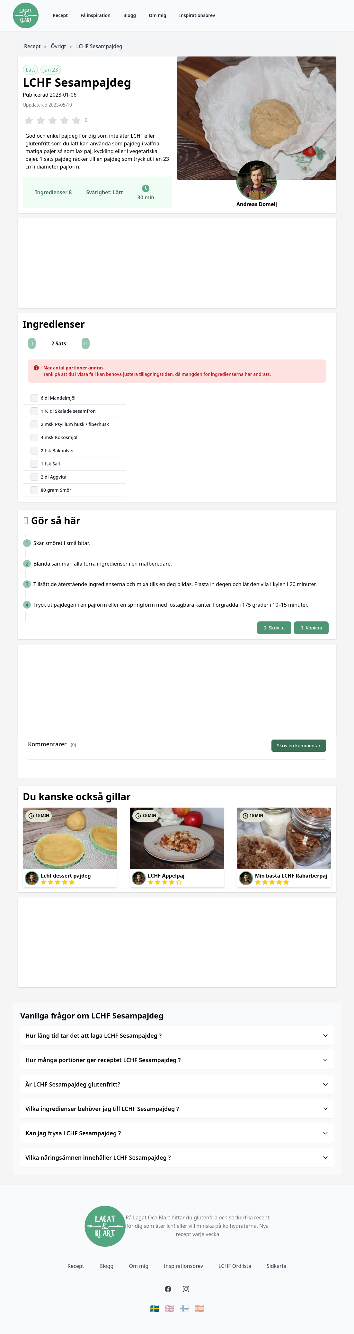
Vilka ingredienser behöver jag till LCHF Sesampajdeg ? (177, 1109)
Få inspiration (96, 15)
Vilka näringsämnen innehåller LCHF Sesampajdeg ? (177, 1157)
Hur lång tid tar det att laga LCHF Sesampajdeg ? (177, 1035)
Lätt (30, 69)
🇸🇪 (155, 1308)
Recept (60, 15)
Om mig (157, 15)
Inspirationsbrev (197, 15)
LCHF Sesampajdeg (99, 46)
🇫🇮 (184, 1308)
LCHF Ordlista (234, 1265)
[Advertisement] (177, 263)
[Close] (318, 368)
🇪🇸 (199, 1308)
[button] (32, 343)
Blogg (129, 15)
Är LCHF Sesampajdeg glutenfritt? (177, 1084)
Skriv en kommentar (299, 745)
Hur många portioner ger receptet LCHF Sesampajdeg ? (177, 1060)
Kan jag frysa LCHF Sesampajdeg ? (177, 1133)
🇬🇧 (169, 1308)
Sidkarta (277, 1265)
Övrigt (58, 46)
